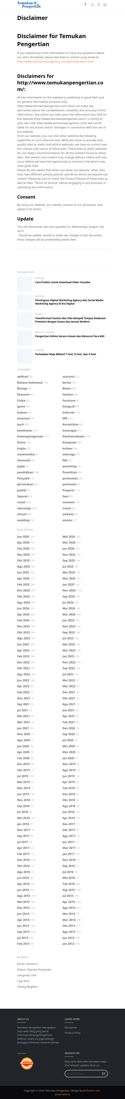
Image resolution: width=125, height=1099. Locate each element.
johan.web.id (62, 1094)
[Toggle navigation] (105, 5)
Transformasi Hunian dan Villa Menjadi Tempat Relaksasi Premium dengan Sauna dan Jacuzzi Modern (70, 319)
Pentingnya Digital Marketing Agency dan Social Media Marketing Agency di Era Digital (69, 301)
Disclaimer (71, 1027)
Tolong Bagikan (27, 987)
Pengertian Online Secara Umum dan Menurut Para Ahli (69, 336)
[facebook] (85, 4)
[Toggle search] (99, 4)
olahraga (39, 350)
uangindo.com (27, 975)
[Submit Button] (104, 1073)
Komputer (49, 332)
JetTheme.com (91, 1090)
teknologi (39, 278)
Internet (39, 332)
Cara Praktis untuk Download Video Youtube (62, 282)
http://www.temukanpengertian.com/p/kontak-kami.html (55, 61)
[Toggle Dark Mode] (93, 4)
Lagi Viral (23, 981)
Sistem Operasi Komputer (34, 969)
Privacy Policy (72, 1032)
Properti (39, 314)
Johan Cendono (27, 964)
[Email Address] (82, 1073)
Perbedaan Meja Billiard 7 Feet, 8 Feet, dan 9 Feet (65, 354)
